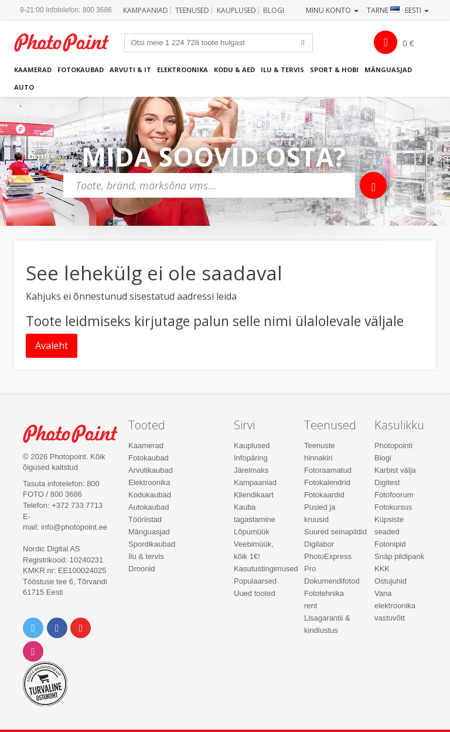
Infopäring (251, 457)
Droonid (141, 568)
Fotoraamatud (328, 470)
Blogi (273, 10)
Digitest (387, 482)
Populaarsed (255, 581)
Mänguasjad (388, 69)
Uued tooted (254, 593)
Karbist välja (395, 470)
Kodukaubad (149, 494)
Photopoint (67, 42)
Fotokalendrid (327, 482)
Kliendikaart (254, 494)
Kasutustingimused (266, 568)
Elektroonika (182, 69)
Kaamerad (33, 69)
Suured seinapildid (335, 531)
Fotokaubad (80, 69)
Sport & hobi (334, 69)
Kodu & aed (234, 69)
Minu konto (332, 10)
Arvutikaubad (150, 470)
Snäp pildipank (399, 556)
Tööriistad (145, 519)
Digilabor (319, 544)
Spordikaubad (151, 544)
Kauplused (236, 10)
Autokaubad (148, 507)
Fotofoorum (393, 494)
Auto (24, 87)
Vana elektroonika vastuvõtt (394, 605)
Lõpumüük (252, 531)
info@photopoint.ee (74, 527)
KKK (382, 568)
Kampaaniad (145, 10)
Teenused (192, 10)
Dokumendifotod (332, 581)
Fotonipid (389, 544)
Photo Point (76, 433)
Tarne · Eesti (398, 10)
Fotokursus (393, 507)
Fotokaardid (324, 494)
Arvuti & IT (130, 69)
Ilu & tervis (282, 69)
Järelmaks (251, 470)
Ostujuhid (390, 581)
